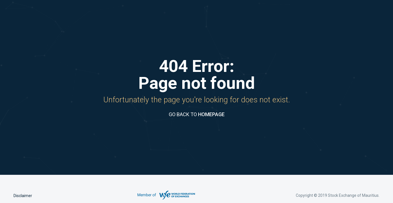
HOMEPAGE (211, 114)
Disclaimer (23, 195)
